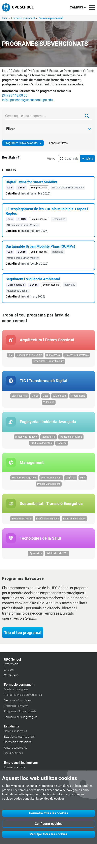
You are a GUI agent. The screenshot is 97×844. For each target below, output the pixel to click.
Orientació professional (18, 742)
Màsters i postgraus (16, 689)
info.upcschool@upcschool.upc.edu (27, 100)
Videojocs (48, 402)
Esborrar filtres (58, 143)
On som (9, 669)
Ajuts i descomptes (15, 747)
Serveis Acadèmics (15, 731)
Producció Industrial (42, 443)
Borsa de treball (13, 753)
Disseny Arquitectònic (77, 355)
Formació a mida (14, 767)
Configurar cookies (48, 824)
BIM (10, 355)
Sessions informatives (17, 700)
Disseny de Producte (26, 436)
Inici (4, 18)
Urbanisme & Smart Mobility (48, 361)
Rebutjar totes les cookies (48, 834)
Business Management (24, 477)
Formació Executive (16, 705)
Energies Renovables (74, 518)
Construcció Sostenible (29, 355)
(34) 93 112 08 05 (14, 95)
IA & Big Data (60, 395)
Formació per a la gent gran (20, 717)
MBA (82, 477)
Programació (78, 395)
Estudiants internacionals (19, 736)
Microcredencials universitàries (23, 694)
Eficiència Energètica (47, 518)
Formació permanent (23, 18)
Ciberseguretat (20, 395)
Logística (71, 477)
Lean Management (51, 477)
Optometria (36, 553)
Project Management (48, 483)
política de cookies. (52, 798)
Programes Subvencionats (20, 711)
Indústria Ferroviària (71, 436)
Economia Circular (22, 518)
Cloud (35, 395)
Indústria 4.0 (49, 436)
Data (45, 395)
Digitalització (53, 355)
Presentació (11, 664)
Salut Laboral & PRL (57, 553)
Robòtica (62, 443)
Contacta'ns (11, 675)
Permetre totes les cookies (48, 813)
